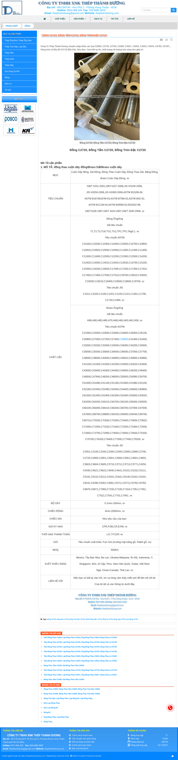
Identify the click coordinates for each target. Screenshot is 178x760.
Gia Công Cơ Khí (12, 71)
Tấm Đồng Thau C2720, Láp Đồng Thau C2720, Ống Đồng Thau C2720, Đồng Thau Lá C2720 (80, 670)
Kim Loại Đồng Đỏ (51, 708)
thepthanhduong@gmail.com (22, 749)
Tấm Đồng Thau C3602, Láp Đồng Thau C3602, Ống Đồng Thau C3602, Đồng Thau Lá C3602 (80, 661)
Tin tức (8, 90)
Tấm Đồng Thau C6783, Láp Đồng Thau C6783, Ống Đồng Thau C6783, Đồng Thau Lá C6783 (80, 647)
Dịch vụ (8, 83)
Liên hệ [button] (131, 19)
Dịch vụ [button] (98, 19)
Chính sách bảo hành (80, 745)
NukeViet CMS (63, 756)
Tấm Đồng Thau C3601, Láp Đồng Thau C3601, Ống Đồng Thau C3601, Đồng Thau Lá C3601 (80, 675)
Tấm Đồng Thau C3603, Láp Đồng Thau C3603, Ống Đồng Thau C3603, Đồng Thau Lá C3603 (80, 656)
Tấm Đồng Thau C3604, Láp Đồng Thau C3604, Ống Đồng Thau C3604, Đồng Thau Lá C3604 (80, 637)
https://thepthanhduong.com (33, 756)
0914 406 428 (74, 10)
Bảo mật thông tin (78, 748)
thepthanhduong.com (54, 749)
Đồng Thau (48, 722)
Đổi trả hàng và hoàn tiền (82, 742)
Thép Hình (9, 59)
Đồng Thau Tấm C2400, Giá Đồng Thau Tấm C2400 (64, 679)
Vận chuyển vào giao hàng (82, 738)
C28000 (123, 339)
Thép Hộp (9, 65)
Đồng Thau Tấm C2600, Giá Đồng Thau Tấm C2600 (64, 665)
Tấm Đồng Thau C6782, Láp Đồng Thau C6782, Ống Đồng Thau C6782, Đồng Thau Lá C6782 (80, 642)
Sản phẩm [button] (80, 20)
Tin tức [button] (115, 19)
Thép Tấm (9, 53)
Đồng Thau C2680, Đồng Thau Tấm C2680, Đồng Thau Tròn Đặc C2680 (72, 694)
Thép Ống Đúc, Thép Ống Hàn (18, 40)
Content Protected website (90, 756)
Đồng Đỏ (47, 712)
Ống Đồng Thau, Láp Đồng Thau (56, 717)
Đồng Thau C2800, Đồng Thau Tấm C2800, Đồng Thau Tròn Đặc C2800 (72, 689)
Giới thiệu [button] (60, 19)
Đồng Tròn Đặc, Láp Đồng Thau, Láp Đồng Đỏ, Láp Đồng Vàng (68, 698)
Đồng (7, 77)
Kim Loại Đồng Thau (52, 703)
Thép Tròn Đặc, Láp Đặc (15, 46)
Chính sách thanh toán (80, 735)
